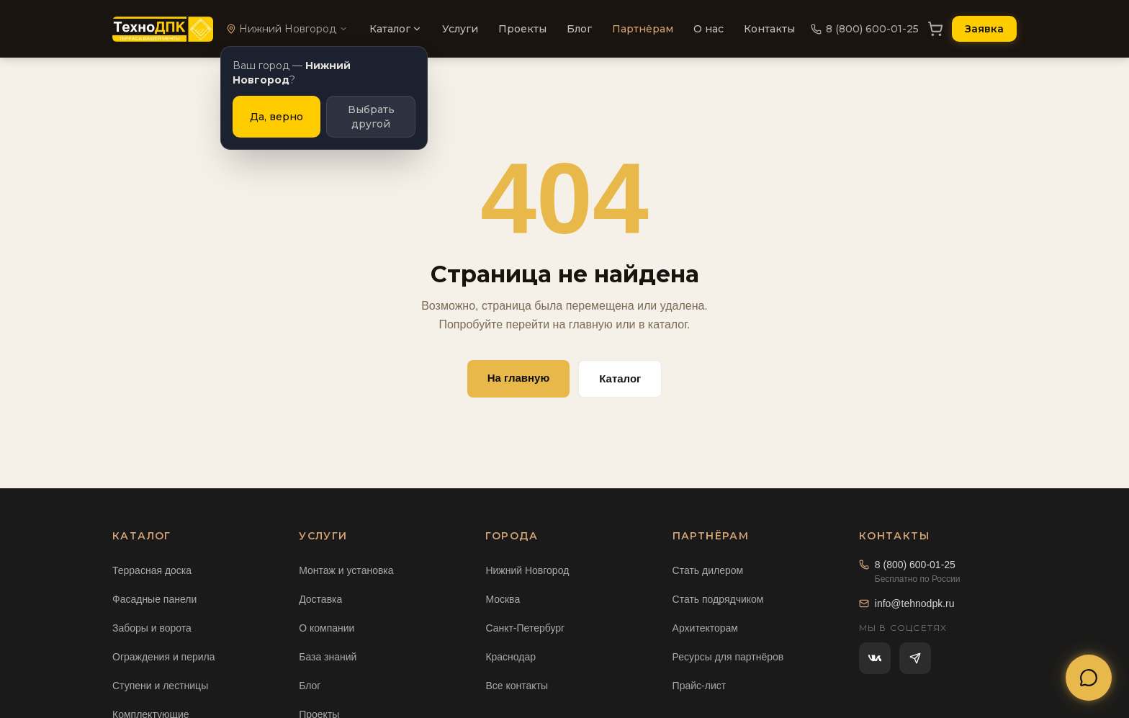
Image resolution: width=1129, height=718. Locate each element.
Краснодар (510, 657)
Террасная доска (152, 570)
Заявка (984, 28)
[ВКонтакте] (875, 658)
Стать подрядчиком (718, 599)
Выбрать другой (371, 116)
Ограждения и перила (163, 657)
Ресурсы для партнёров (728, 657)
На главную (518, 378)
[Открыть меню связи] (1089, 678)
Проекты (522, 28)
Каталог (395, 28)
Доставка (320, 599)
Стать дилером (708, 570)
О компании (326, 628)
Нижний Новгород (527, 570)
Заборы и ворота (152, 628)
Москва (502, 599)
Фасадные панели (154, 599)
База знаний (327, 657)
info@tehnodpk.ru (907, 603)
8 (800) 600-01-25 (865, 28)
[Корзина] (935, 29)
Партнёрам (642, 28)
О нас (708, 28)
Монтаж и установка (346, 570)
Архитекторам (705, 628)
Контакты (769, 28)
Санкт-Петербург (524, 628)
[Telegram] (915, 658)
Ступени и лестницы (160, 685)
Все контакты (516, 685)
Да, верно (276, 116)
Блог (579, 28)
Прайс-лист (700, 685)
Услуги (460, 28)
